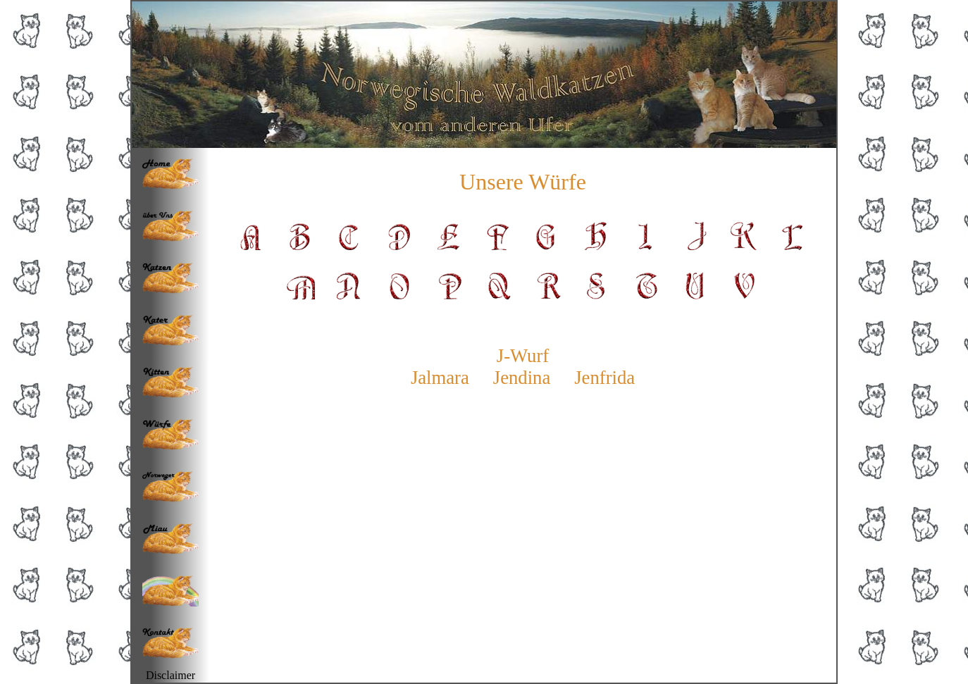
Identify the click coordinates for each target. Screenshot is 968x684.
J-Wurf (523, 355)
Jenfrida (604, 377)
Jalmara (440, 377)
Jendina (521, 377)
